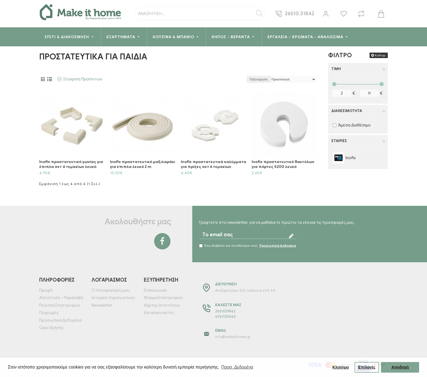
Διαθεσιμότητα (346, 110)
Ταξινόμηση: (258, 79)
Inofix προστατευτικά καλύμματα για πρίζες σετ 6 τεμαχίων (213, 164)
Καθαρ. (380, 55)
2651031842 (225, 311)
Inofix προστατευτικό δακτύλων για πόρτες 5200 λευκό (283, 164)
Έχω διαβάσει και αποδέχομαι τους (248, 245)
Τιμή (336, 69)
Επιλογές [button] (366, 367)
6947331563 (225, 316)
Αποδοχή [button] (400, 367)
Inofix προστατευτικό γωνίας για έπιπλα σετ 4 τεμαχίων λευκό (71, 164)
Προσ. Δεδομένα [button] (237, 367)
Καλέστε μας (228, 305)
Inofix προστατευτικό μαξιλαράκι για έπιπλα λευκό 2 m (142, 164)
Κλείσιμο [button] (340, 367)
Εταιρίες (339, 140)
